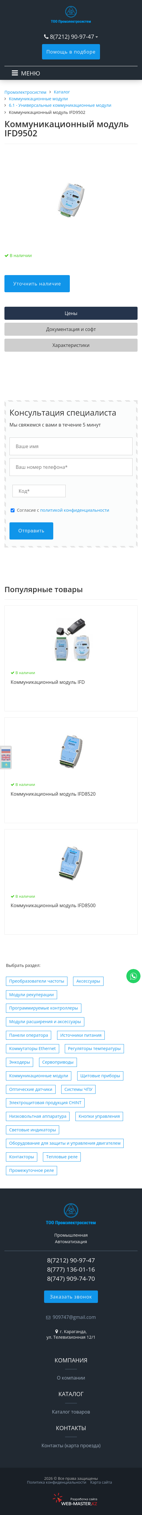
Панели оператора (28, 1035)
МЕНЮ (30, 73)
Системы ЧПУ (78, 1089)
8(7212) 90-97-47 (72, 37)
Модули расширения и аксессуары (45, 1021)
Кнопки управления (99, 1116)
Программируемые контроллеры (43, 1008)
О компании (71, 1377)
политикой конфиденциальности (74, 510)
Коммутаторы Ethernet (32, 1048)
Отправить (31, 530)
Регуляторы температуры (94, 1048)
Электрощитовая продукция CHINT (45, 1102)
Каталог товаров (71, 1411)
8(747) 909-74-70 (71, 1278)
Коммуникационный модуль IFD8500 (53, 906)
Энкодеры (19, 1062)
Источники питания (81, 1035)
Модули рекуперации (31, 994)
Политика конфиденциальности (56, 1482)
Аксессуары (88, 981)
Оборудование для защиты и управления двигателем (64, 1143)
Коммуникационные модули (38, 1075)
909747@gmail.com (74, 1317)
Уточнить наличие (37, 283)
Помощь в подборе (71, 52)
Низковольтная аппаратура (37, 1116)
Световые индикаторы (32, 1130)
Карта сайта (101, 1482)
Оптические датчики (30, 1089)
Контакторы (21, 1156)
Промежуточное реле (31, 1170)
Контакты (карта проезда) (70, 1445)
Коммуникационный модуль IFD (48, 682)
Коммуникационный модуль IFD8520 (53, 794)
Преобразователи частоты (36, 981)
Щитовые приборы (100, 1075)
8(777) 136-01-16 (71, 1269)
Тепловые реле (62, 1156)
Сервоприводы (58, 1062)
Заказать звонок (71, 1296)
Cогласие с (63, 510)
